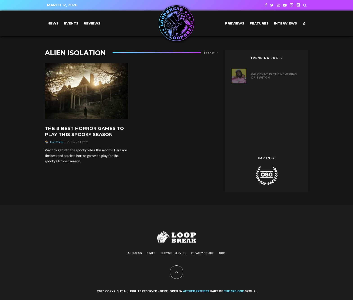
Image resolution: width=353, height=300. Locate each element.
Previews (234, 23)
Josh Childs (56, 142)
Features (259, 23)
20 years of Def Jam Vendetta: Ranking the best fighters (271, 95)
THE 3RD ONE (234, 291)
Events (71, 23)
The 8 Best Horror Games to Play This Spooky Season (84, 131)
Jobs (222, 253)
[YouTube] (284, 5)
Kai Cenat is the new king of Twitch (274, 73)
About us (135, 253)
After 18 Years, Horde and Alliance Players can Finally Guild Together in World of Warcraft (275, 116)
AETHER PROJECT (196, 291)
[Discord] (298, 5)
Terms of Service (173, 253)
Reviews (92, 23)
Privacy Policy (202, 253)
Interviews (285, 23)
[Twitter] (272, 5)
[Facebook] (266, 5)
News (53, 23)
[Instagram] (278, 5)
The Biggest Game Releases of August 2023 (275, 137)
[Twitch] (291, 5)
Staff (151, 253)
